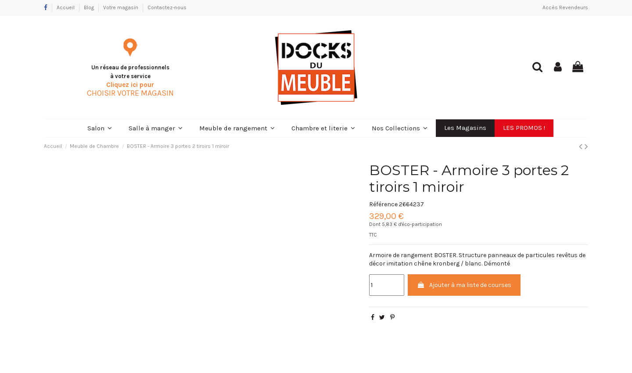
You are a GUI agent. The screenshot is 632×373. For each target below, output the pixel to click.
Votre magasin (121, 7)
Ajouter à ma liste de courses (464, 285)
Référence (383, 204)
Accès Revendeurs (565, 7)
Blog (89, 7)
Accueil (66, 7)
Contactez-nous (167, 7)
